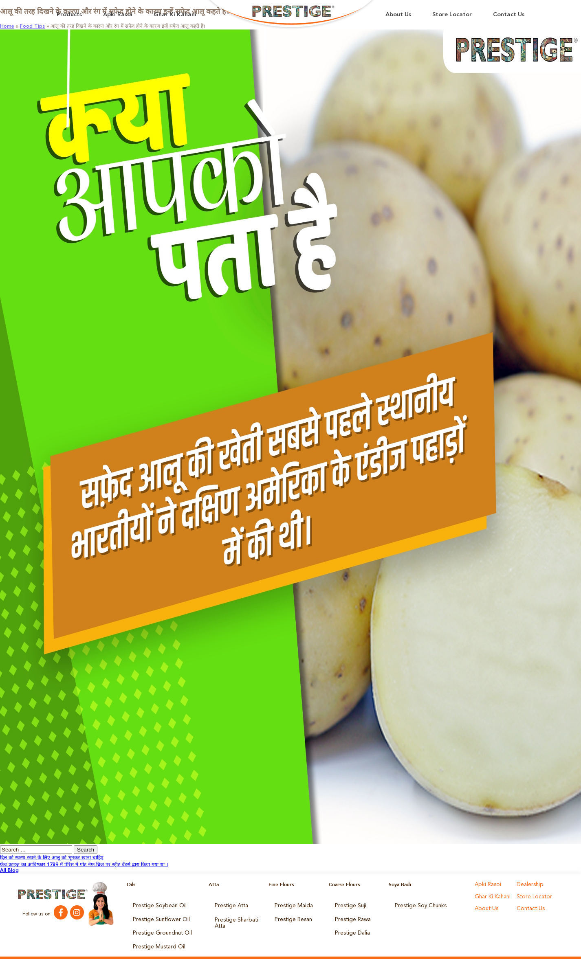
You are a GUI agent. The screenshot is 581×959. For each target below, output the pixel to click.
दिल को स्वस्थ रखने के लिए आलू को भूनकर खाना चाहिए (51, 858)
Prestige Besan (291, 916)
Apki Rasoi (117, 15)
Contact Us (508, 15)
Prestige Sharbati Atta (234, 919)
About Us (398, 15)
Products (69, 15)
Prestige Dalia (350, 927)
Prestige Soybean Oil (156, 904)
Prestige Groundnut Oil (159, 927)
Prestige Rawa (351, 916)
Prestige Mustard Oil (156, 939)
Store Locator (452, 15)
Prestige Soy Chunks (418, 904)
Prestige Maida (292, 904)
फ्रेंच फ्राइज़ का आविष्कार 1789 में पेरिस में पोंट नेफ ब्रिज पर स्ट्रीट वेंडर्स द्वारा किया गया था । (84, 864)
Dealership (529, 884)
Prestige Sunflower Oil (157, 916)
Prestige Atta (229, 904)
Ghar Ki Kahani (175, 15)
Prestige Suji (349, 904)
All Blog (9, 870)
